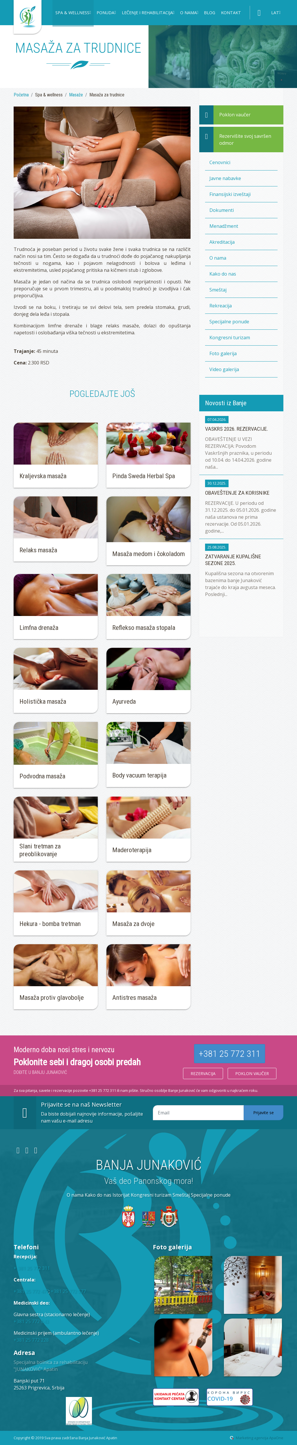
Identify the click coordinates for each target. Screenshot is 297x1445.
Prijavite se (263, 1112)
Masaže (76, 95)
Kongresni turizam (229, 337)
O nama (217, 258)
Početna (21, 95)
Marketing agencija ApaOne (259, 1437)
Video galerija (224, 369)
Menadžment (223, 226)
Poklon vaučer (252, 1073)
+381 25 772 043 (31, 1321)
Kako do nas (222, 274)
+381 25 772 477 (31, 1291)
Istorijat (121, 1195)
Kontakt (231, 12)
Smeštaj (218, 290)
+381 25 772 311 (229, 1053)
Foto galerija (223, 353)
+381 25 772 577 (68, 1291)
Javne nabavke (225, 178)
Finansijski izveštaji (230, 194)
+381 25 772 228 (31, 1340)
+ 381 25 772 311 (32, 1268)
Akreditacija (222, 242)
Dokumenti (221, 210)
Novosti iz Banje (226, 403)
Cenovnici (219, 162)
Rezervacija (203, 1073)
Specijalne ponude (229, 321)
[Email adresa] (198, 1112)
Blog (209, 12)
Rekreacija (220, 305)
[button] (73, 13)
